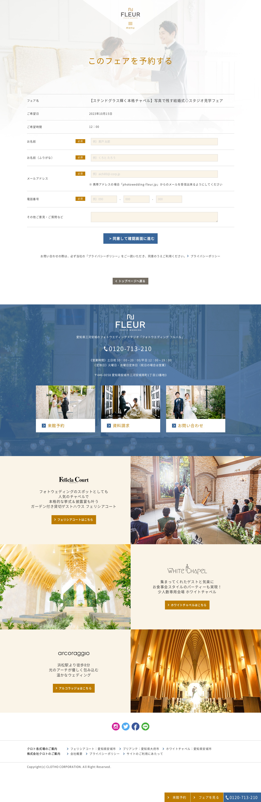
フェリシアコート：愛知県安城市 (93, 748)
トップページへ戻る (132, 281)
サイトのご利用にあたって (145, 753)
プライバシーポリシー (205, 256)
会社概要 (76, 753)
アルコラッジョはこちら (75, 688)
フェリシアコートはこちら (75, 519)
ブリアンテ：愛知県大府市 (141, 748)
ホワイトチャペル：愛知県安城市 (189, 748)
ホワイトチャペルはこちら (189, 605)
